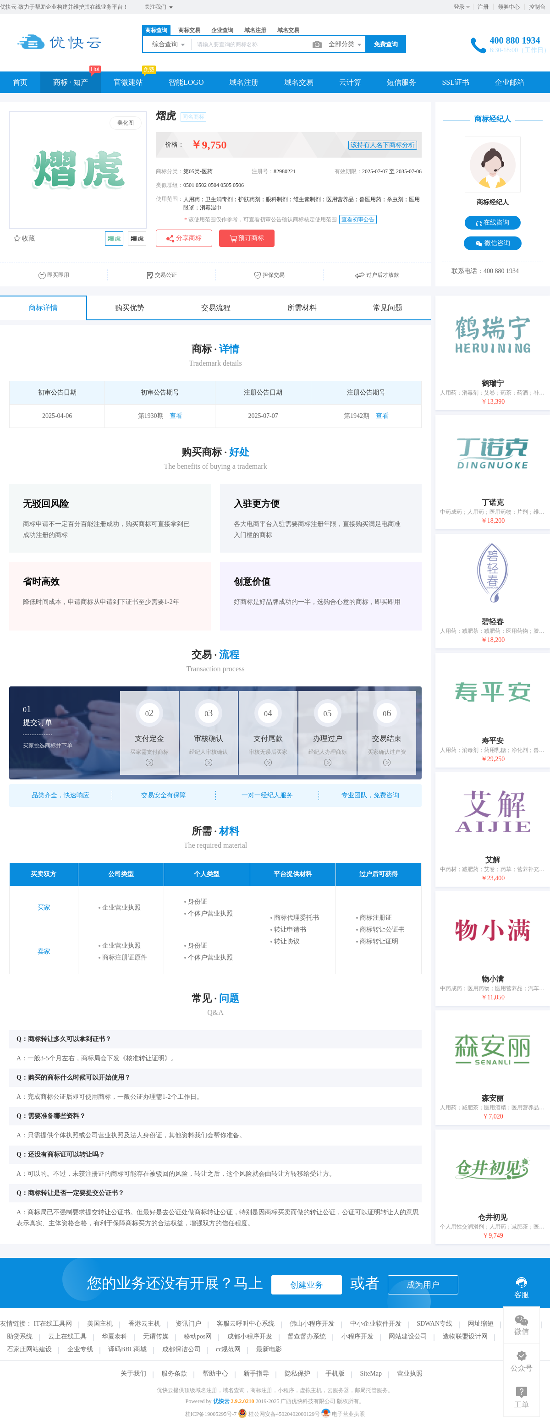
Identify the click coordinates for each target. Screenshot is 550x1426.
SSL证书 (455, 82)
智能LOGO (186, 82)
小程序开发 (357, 1336)
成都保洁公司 (181, 1349)
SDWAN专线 (434, 1323)
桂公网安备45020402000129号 (279, 1414)
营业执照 (410, 1373)
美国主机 (100, 1323)
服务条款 (174, 1373)
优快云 (221, 1401)
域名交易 (288, 30)
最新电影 (269, 1349)
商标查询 (156, 30)
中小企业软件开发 (376, 1323)
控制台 (537, 7)
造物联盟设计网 (465, 1336)
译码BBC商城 (127, 1349)
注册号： (263, 171)
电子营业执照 (343, 1414)
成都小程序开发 (249, 1336)
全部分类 (346, 44)
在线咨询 (493, 222)
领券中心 (509, 7)
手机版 (335, 1373)
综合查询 (169, 44)
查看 (176, 415)
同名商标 (193, 117)
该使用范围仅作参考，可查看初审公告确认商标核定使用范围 (260, 219)
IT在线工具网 (53, 1323)
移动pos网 (198, 1336)
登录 (459, 7)
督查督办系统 (306, 1336)
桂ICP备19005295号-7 (211, 1414)
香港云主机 (144, 1323)
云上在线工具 (67, 1336)
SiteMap (371, 1373)
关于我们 (133, 1373)
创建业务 (306, 1284)
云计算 (350, 82)
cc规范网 (228, 1349)
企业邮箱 (509, 82)
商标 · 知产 (70, 82)
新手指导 (256, 1373)
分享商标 (184, 238)
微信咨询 (492, 243)
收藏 (24, 238)
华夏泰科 (114, 1336)
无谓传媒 (156, 1336)
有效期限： (348, 171)
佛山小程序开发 (312, 1323)
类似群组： (169, 185)
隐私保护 (297, 1373)
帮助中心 (215, 1373)
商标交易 (189, 30)
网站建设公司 (408, 1336)
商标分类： (169, 171)
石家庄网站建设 (29, 1349)
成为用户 (423, 1284)
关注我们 (159, 7)
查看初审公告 (357, 219)
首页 (20, 82)
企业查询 (222, 30)
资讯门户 (188, 1323)
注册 (483, 7)
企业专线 (80, 1349)
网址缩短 (481, 1323)
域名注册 (255, 30)
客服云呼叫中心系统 (246, 1323)
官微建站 (128, 82)
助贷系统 (20, 1336)
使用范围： (169, 199)
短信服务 (401, 82)
